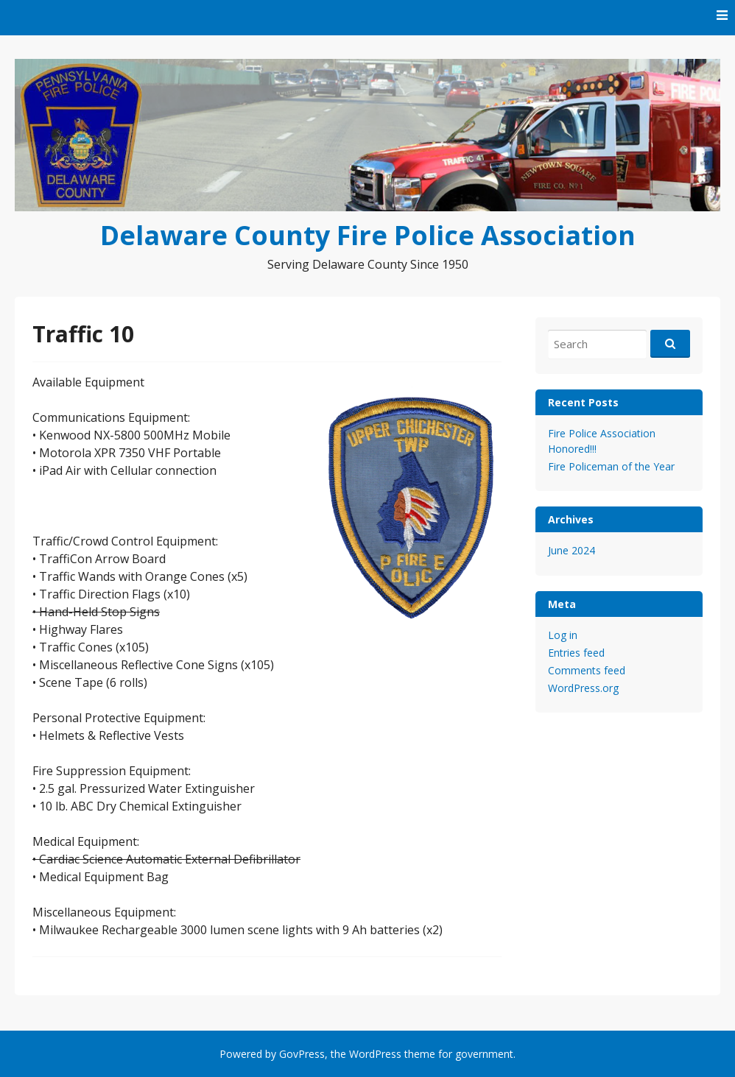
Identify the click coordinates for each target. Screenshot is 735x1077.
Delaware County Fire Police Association (368, 235)
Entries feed (576, 653)
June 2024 (571, 550)
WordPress (375, 1054)
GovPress (302, 1054)
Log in (562, 635)
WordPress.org (583, 688)
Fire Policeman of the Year (611, 466)
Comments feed (586, 670)
